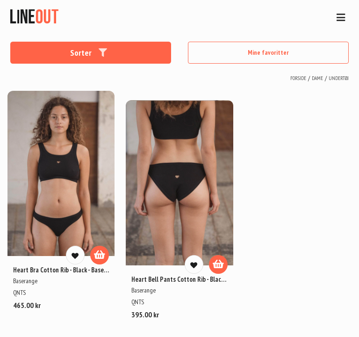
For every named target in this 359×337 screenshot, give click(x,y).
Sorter (89, 52)
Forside (298, 78)
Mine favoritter (268, 52)
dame (317, 78)
